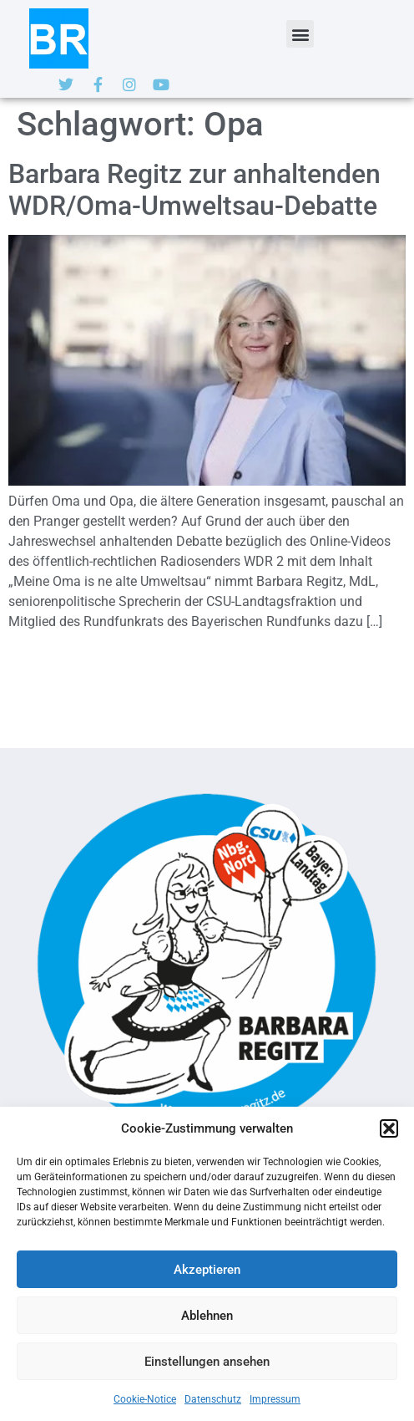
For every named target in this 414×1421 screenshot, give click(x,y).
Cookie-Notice (145, 1399)
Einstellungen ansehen (207, 1361)
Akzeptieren (207, 1269)
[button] (389, 1128)
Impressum (275, 1399)
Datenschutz (212, 1399)
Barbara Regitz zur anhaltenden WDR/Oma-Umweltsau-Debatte (194, 190)
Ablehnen (207, 1315)
